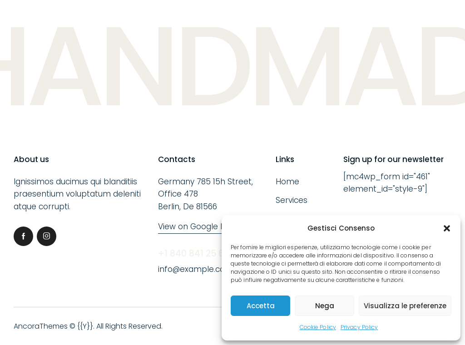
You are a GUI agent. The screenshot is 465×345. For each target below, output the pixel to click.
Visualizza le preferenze (405, 305)
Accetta (261, 305)
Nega (324, 305)
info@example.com (195, 269)
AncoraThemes (41, 326)
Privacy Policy (359, 327)
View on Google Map (197, 226)
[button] (446, 228)
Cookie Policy (318, 327)
